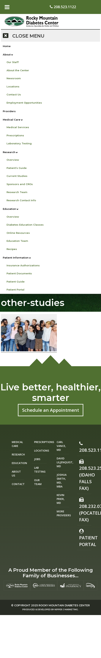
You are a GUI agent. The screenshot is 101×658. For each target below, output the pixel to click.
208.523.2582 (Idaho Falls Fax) (85, 475)
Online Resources (18, 232)
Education (9, 208)
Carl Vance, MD (61, 446)
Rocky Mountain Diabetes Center (64, 605)
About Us (16, 473)
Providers (9, 111)
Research (9, 152)
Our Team (38, 482)
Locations (13, 86)
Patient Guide (16, 281)
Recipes (12, 249)
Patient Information (16, 257)
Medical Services (18, 127)
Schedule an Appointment (50, 410)
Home (7, 46)
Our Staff (13, 62)
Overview (13, 159)
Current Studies (17, 175)
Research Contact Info (21, 200)
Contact (18, 484)
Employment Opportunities (24, 102)
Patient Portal (15, 289)
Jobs (37, 459)
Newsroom (14, 78)
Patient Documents (19, 273)
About (7, 54)
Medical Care (11, 119)
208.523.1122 (63, 6)
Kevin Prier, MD (60, 499)
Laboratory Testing (19, 143)
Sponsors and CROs (20, 184)
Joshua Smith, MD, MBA (62, 480)
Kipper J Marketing (66, 609)
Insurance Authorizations (23, 265)
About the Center (18, 70)
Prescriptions (15, 135)
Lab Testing (39, 469)
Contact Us (14, 94)
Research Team (17, 192)
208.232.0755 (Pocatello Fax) (85, 510)
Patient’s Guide (17, 167)
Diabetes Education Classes (25, 224)
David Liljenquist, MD (63, 462)
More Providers (63, 513)
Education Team (17, 240)
